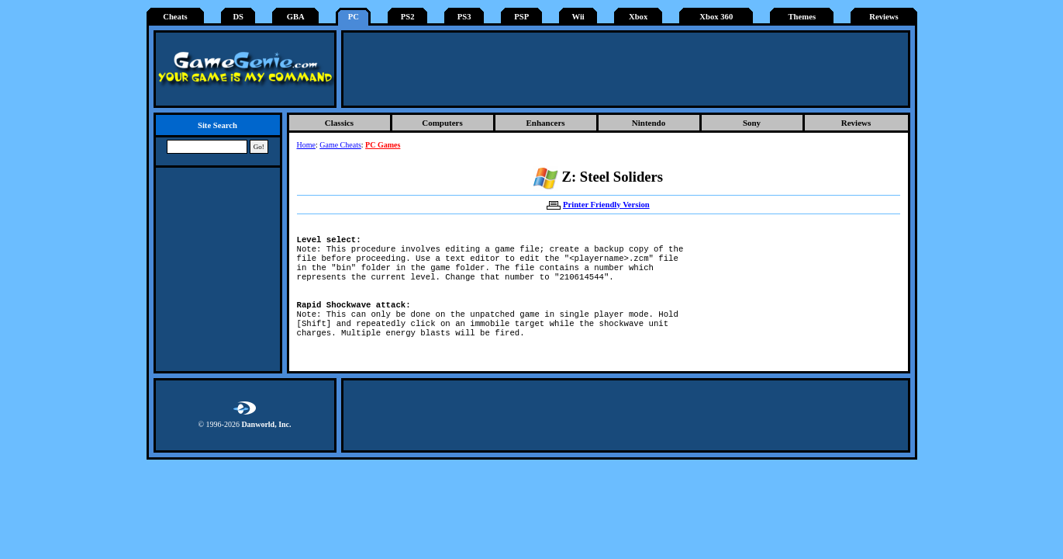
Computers (442, 122)
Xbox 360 (716, 16)
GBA (296, 16)
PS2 (408, 16)
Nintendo (648, 122)
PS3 (464, 16)
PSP (521, 16)
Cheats (175, 16)
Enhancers (545, 122)
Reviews (883, 16)
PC (353, 16)
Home (306, 145)
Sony (752, 122)
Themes (802, 16)
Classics (339, 122)
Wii (577, 16)
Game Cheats (340, 145)
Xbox (638, 16)
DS (238, 16)
